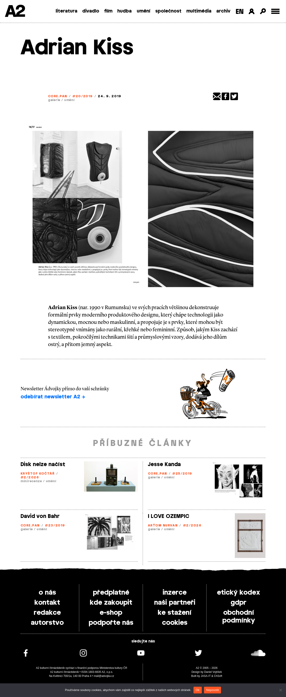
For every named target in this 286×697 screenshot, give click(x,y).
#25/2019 (182, 474)
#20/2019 (82, 96)
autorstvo (47, 623)
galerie (54, 100)
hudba (124, 11)
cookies (174, 623)
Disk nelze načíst (43, 464)
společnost (168, 11)
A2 (14, 11)
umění (143, 11)
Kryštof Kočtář (38, 474)
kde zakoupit (111, 602)
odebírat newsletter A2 (53, 397)
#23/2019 (55, 526)
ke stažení (174, 612)
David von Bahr (40, 516)
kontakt (47, 602)
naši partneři (174, 602)
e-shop (111, 612)
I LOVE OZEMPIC (168, 516)
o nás (47, 592)
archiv (223, 11)
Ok (198, 690)
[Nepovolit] (280, 690)
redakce (47, 612)
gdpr (238, 602)
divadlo (90, 11)
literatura (66, 11)
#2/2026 (30, 477)
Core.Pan (57, 96)
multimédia (198, 11)
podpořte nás (111, 623)
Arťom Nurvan (163, 526)
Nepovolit (212, 690)
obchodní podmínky (238, 616)
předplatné (111, 592)
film (108, 11)
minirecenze (31, 481)
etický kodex (238, 592)
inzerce (175, 592)
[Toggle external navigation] (275, 11)
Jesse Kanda (164, 464)
